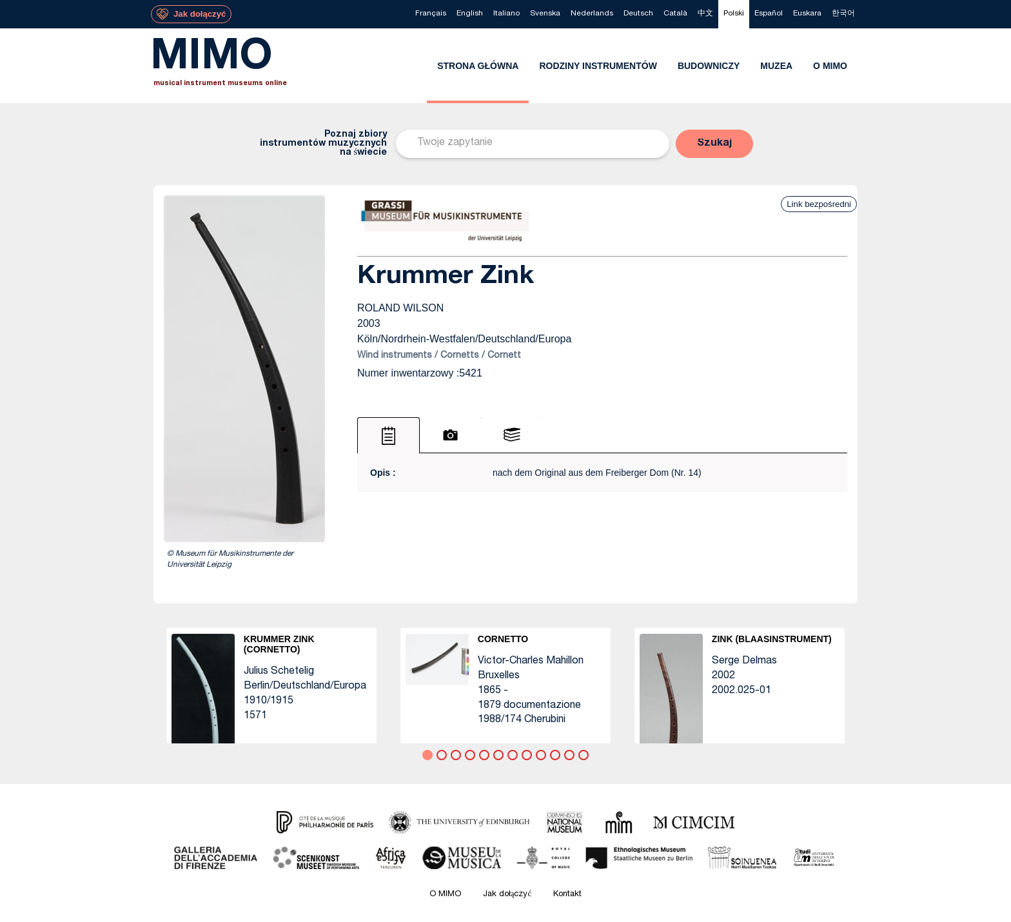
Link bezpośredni (819, 204)
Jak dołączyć (507, 894)
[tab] (388, 435)
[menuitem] (430, 14)
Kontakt (567, 894)
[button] (714, 144)
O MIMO (445, 894)
